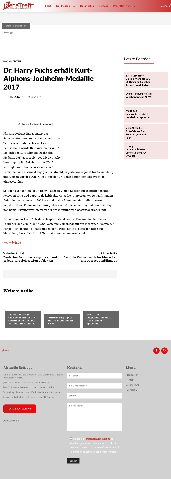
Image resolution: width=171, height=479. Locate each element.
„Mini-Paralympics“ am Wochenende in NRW (60, 320)
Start (8, 25)
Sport (50, 311)
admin (18, 97)
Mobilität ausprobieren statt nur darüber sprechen (99, 319)
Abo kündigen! (11, 420)
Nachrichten (19, 25)
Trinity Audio (36, 124)
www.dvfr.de (12, 242)
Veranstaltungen (97, 308)
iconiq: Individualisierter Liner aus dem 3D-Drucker (138, 147)
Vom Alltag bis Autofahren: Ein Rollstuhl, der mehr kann (136, 132)
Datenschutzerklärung (98, 438)
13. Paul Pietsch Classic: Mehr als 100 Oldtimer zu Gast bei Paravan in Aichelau (22, 319)
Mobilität (14, 308)
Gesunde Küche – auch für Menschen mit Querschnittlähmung (90, 258)
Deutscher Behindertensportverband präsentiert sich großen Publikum (30, 258)
